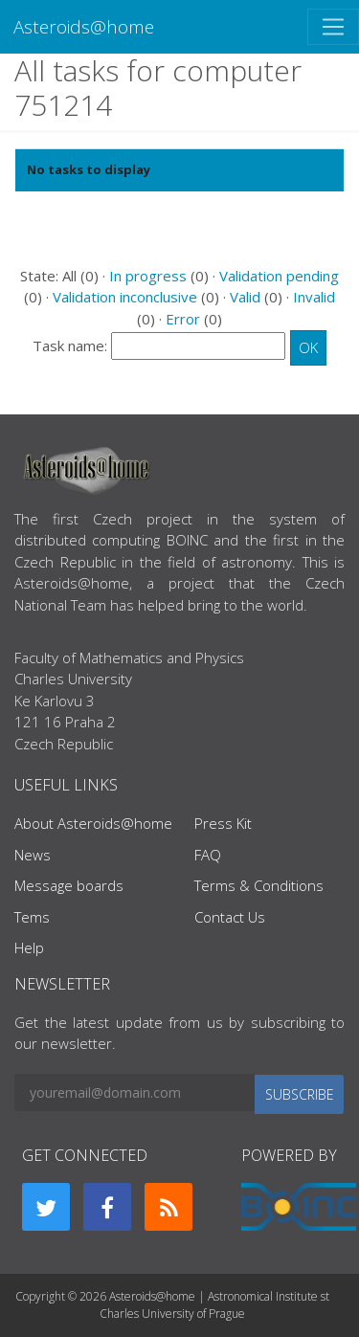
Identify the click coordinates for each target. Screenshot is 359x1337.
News (32, 854)
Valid (245, 296)
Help (29, 947)
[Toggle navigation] (333, 27)
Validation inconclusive (125, 296)
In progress (148, 275)
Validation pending (279, 275)
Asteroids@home (83, 26)
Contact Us (229, 916)
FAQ (207, 854)
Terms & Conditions (259, 885)
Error (183, 318)
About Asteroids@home (93, 823)
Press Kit (223, 823)
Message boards (68, 885)
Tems (32, 916)
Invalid (314, 296)
